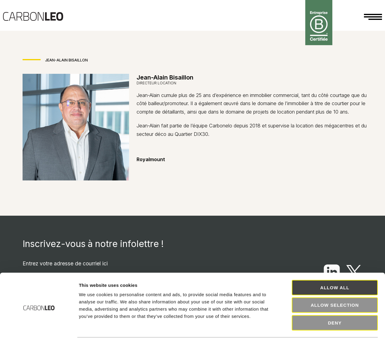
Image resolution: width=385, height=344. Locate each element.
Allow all (335, 270)
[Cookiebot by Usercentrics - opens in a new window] (39, 332)
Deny (335, 305)
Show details (316, 332)
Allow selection (335, 288)
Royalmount (151, 159)
